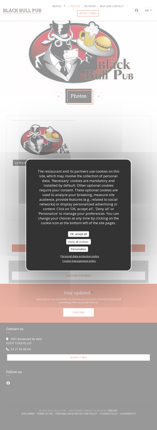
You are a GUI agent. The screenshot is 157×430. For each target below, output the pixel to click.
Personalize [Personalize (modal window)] (78, 249)
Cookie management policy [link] (79, 261)
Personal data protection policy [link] (80, 256)
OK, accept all (78, 234)
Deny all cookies (78, 241)
